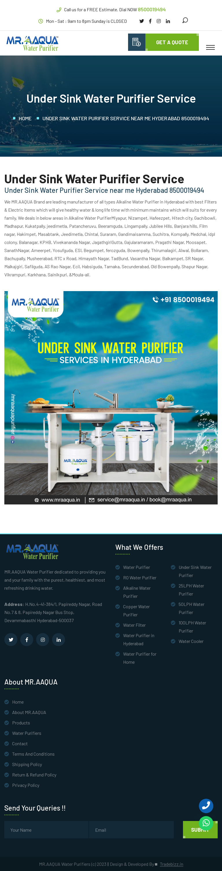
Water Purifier (136, 567)
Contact (20, 743)
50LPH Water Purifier (191, 608)
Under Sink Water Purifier (195, 571)
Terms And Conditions (33, 754)
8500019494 (152, 9)
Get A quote (172, 42)
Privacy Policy (25, 785)
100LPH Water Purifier (192, 626)
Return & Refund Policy (34, 774)
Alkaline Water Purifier (137, 592)
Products (21, 722)
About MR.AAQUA (29, 712)
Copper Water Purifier (136, 610)
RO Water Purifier (139, 577)
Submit (200, 829)
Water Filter (134, 625)
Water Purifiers (26, 733)
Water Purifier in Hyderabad (138, 639)
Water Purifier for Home (139, 658)
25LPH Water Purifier (191, 589)
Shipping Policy (27, 764)
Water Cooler (191, 641)
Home (25, 118)
